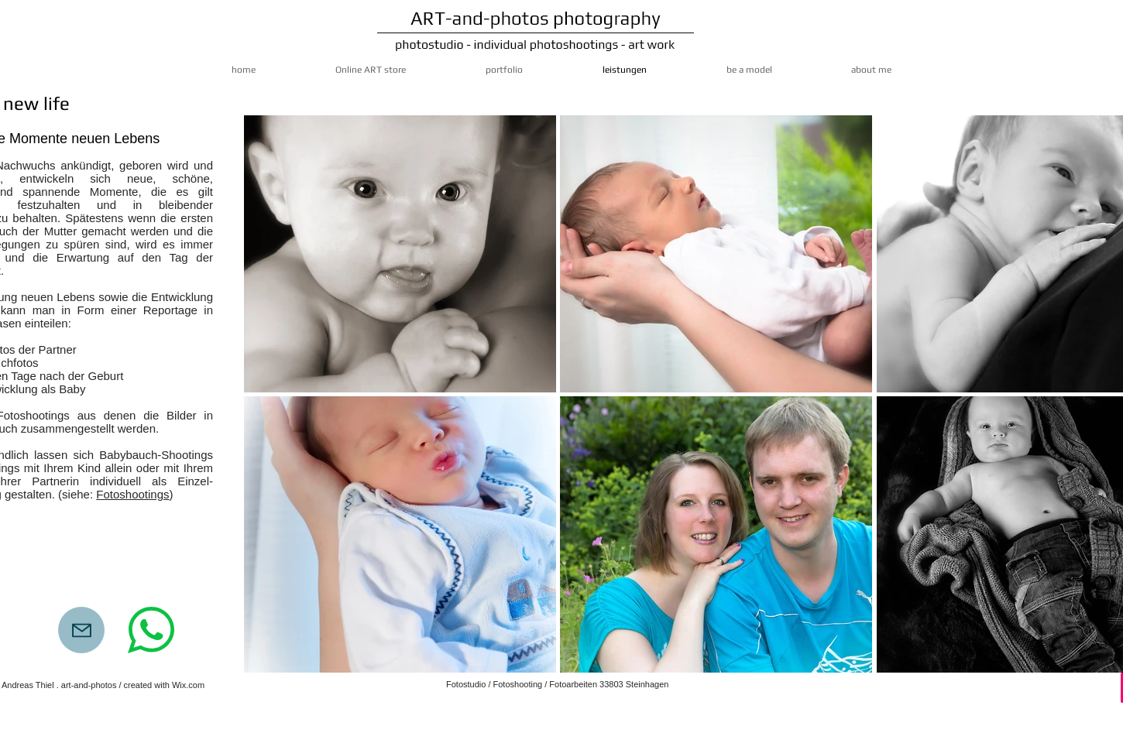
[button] (400, 253)
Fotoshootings (132, 494)
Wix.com (188, 685)
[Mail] (81, 630)
